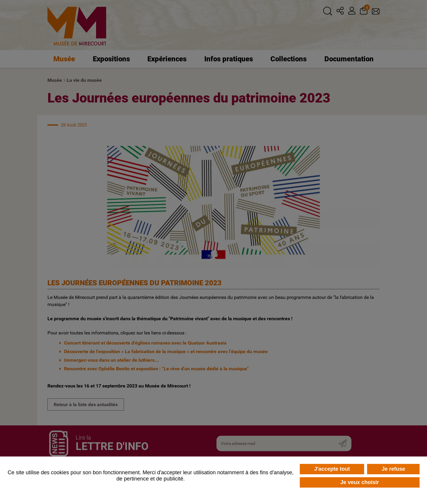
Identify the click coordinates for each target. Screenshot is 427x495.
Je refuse (393, 469)
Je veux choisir (359, 482)
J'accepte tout (332, 469)
